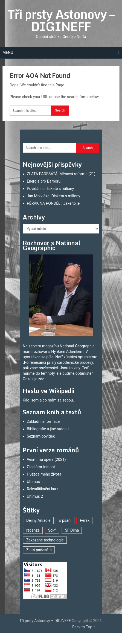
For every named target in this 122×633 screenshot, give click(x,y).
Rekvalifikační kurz (42, 489)
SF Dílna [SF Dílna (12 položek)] (72, 530)
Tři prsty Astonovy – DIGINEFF (61, 20)
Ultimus (33, 481)
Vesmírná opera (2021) (46, 459)
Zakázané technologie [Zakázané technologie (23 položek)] (45, 540)
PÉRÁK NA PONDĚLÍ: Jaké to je (53, 203)
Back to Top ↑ (83, 627)
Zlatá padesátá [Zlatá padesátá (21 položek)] (39, 550)
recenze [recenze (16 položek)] (33, 530)
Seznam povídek (41, 436)
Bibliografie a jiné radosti (48, 429)
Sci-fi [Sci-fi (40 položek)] (52, 530)
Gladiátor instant (41, 467)
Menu (7, 52)
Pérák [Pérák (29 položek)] (84, 520)
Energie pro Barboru (43, 181)
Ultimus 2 (35, 496)
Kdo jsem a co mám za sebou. (48, 400)
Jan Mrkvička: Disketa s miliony (53, 196)
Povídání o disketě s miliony (50, 188)
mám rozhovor (35, 351)
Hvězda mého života (44, 474)
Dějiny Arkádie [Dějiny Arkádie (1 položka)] (38, 520)
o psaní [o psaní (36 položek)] (65, 520)
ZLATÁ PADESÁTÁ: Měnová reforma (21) (61, 174)
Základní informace (43, 421)
